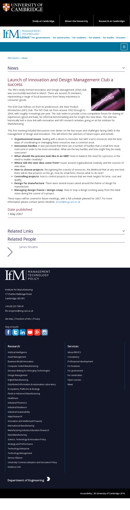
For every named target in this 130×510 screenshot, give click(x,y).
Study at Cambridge (43, 21)
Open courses (74, 379)
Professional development (80, 361)
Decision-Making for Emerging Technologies (29, 370)
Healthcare (13, 398)
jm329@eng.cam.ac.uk (68, 201)
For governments (41, 37)
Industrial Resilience (17, 407)
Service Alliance (15, 457)
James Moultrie (28, 247)
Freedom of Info (23, 318)
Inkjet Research (15, 416)
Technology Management (20, 453)
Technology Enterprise (18, 448)
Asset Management (17, 356)
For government (75, 370)
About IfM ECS (74, 352)
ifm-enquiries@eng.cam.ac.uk (19, 310)
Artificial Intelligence (17, 352)
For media (108, 37)
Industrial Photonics (17, 402)
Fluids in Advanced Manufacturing (24, 393)
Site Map (9, 318)
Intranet (120, 37)
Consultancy (73, 356)
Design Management (17, 375)
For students (79, 37)
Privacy (36, 318)
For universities (61, 37)
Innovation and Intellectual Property (25, 421)
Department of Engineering (29, 480)
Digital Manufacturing (18, 379)
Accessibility (86, 493)
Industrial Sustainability (19, 411)
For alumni (94, 37)
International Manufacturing (21, 425)
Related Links (20, 231)
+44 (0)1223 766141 (14, 306)
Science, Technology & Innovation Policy (27, 439)
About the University (76, 21)
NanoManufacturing (17, 434)
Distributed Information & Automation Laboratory (32, 384)
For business (23, 37)
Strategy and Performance (20, 444)
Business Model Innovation (21, 361)
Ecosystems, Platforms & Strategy (24, 389)
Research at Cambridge (112, 21)
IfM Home (13, 58)
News (24, 58)
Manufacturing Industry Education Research (28, 430)
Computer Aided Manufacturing (23, 366)
